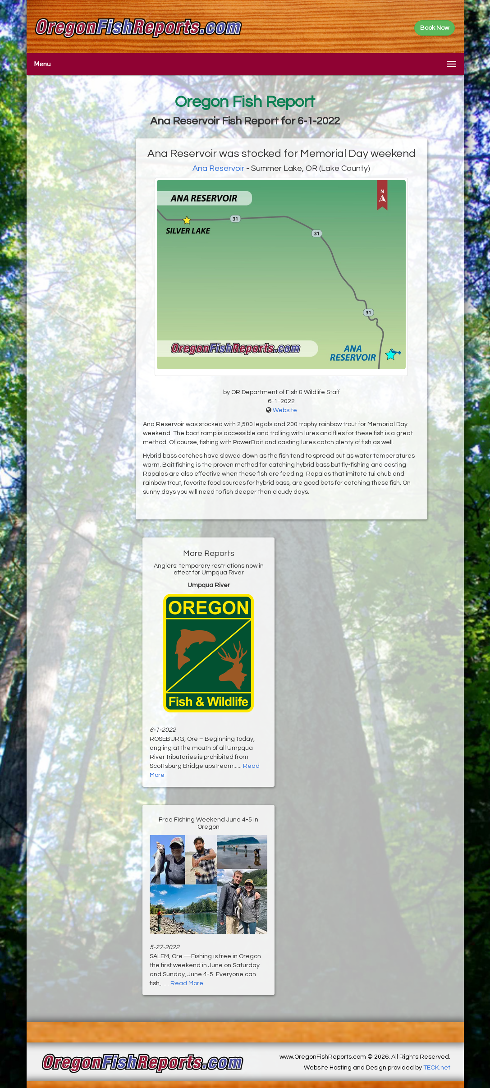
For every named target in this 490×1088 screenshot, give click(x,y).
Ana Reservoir (218, 168)
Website (285, 410)
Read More (186, 983)
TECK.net (436, 1068)
